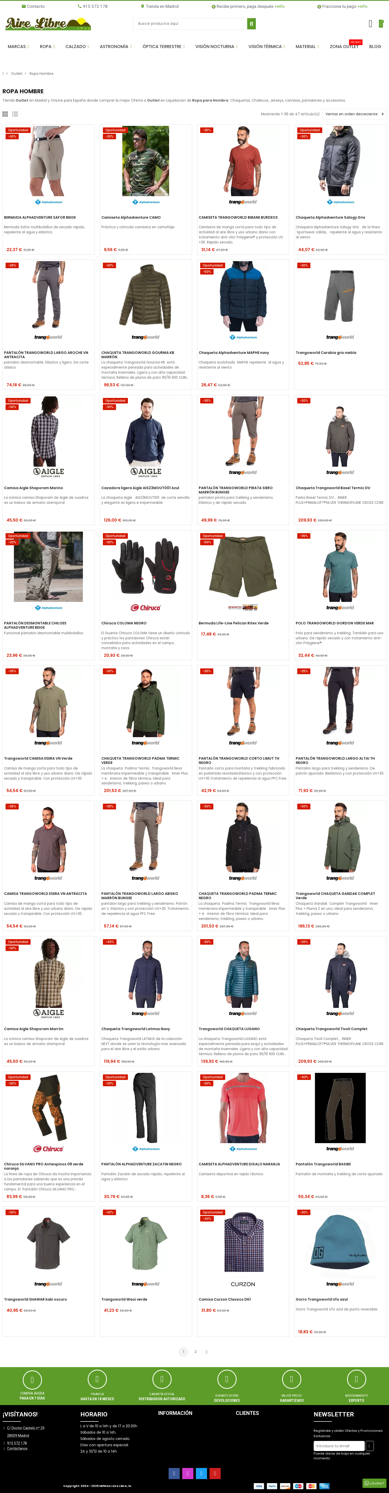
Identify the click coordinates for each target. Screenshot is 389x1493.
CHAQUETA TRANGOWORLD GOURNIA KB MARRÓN (137, 355)
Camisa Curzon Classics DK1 (225, 1299)
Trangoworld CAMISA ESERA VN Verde (38, 758)
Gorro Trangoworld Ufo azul (322, 1299)
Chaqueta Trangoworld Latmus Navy (135, 1029)
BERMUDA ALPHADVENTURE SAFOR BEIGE (40, 217)
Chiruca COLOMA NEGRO (124, 623)
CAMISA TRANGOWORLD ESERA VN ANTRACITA (45, 894)
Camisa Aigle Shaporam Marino (33, 488)
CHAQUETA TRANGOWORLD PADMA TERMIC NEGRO (238, 896)
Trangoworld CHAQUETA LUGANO (229, 1029)
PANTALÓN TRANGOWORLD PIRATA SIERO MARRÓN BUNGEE (236, 490)
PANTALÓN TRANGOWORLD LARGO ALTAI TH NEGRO (335, 760)
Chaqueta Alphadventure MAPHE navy (234, 353)
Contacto (33, 6)
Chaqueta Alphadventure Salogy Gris (330, 217)
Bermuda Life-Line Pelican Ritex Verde (234, 623)
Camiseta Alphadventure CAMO (131, 217)
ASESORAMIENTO (356, 1395)
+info (279, 6)
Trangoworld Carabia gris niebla (326, 353)
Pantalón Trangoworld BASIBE (323, 1164)
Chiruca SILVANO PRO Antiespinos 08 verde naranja (43, 1166)
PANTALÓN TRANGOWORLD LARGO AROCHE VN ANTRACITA (46, 355)
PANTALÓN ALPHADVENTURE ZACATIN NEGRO (141, 1164)
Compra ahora (32, 1393)
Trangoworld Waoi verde (124, 1299)
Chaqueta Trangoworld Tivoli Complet (332, 1029)
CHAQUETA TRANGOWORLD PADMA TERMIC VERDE (140, 760)
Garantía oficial (162, 1394)
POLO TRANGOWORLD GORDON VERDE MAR (335, 623)
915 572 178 (92, 6)
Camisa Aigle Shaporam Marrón (33, 1029)
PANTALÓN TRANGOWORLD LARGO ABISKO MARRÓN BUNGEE (139, 896)
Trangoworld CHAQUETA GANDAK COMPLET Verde (335, 896)
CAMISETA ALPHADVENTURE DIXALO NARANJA (239, 1164)
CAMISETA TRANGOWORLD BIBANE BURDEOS (238, 217)
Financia (97, 1394)
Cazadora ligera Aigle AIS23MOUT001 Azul (140, 488)
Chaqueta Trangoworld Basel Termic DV (333, 488)
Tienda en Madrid (159, 6)
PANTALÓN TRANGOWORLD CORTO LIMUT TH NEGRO (239, 760)
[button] (18, 46)
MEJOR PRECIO (292, 1395)
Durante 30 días (227, 1395)
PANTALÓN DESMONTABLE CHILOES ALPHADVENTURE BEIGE (35, 625)
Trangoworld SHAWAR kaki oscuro (35, 1299)
